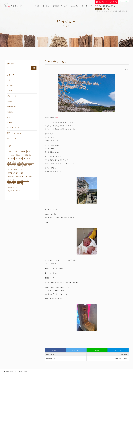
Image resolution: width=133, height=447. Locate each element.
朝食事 (10, 169)
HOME (36, 6)
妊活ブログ (14, 371)
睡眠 (28, 151)
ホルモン (10, 122)
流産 (14, 180)
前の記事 (51, 354)
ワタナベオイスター (15, 191)
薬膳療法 (10, 112)
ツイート (76, 350)
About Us (74, 6)
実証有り (22, 169)
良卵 (22, 173)
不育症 (9, 101)
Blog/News (86, 6)
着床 (14, 162)
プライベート (12, 96)
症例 (8, 117)
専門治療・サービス (60, 6)
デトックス (27, 159)
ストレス (11, 155)
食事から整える (13, 173)
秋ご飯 (19, 166)
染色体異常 (12, 184)
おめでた (20, 162)
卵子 (9, 180)
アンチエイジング (13, 128)
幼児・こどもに (12, 138)
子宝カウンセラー (14, 187)
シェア (55, 350)
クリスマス (29, 162)
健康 (25, 166)
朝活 (15, 169)
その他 (9, 91)
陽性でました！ (51, 359)
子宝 (8, 80)
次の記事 (122, 354)
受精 (9, 162)
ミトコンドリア (22, 180)
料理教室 (29, 177)
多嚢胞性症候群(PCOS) (16, 177)
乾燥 (9, 151)
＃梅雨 (23, 151)
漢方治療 (19, 159)
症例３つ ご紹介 (121, 359)
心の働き (16, 151)
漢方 (30, 166)
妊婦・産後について (14, 133)
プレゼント (12, 166)
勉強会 (19, 184)
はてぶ (118, 350)
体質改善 (11, 159)
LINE (97, 350)
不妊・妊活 (45, 6)
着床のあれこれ (12, 107)
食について (11, 85)
